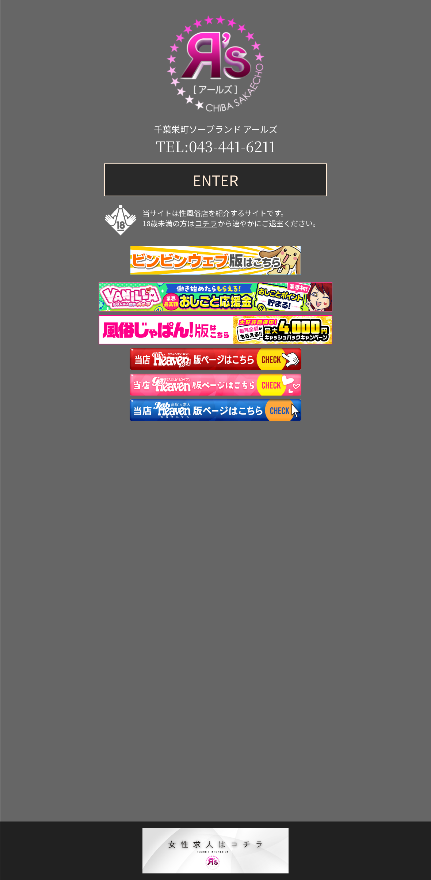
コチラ (206, 223)
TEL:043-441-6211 (215, 145)
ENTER (215, 179)
